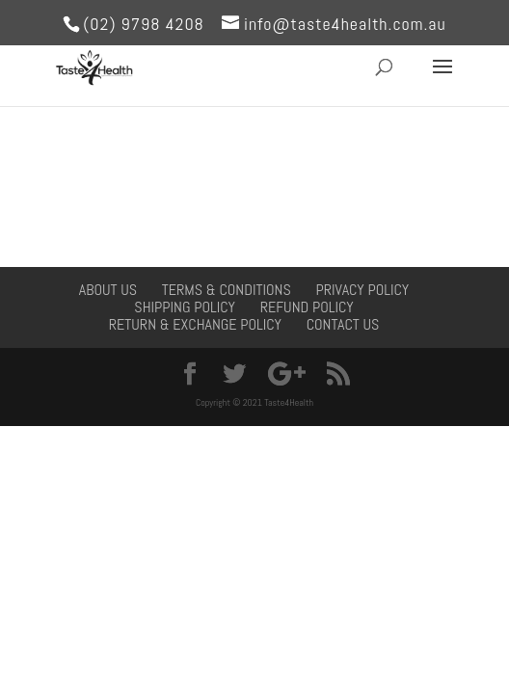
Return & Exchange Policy (195, 324)
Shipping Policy (184, 307)
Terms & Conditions (226, 290)
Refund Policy (307, 307)
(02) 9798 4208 (143, 24)
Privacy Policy (362, 290)
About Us (108, 290)
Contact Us (343, 324)
